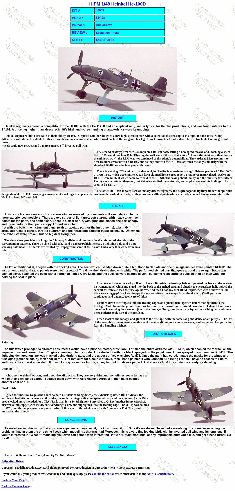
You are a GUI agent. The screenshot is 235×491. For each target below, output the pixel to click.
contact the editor (103, 473)
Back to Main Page (13, 480)
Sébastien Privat (107, 32)
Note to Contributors (160, 473)
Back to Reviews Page (15, 486)
